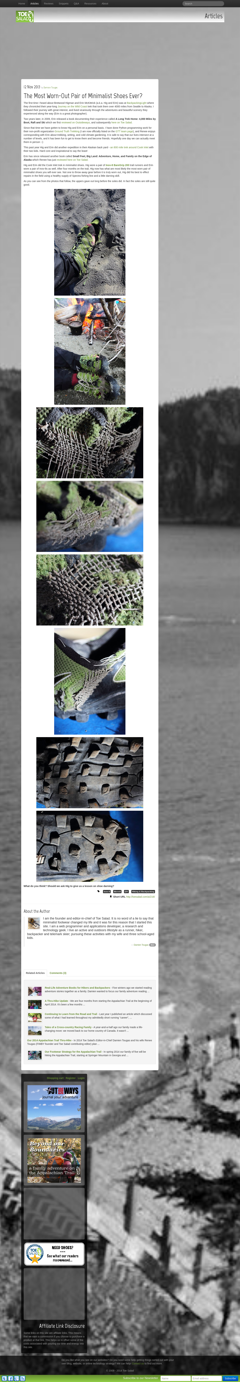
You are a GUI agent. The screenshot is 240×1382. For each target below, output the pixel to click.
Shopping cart (55, 1078)
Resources (90, 3)
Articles (34, 3)
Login (81, 1078)
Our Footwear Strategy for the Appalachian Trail (73, 1051)
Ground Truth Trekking (67, 131)
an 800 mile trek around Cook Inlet (129, 147)
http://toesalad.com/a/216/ (140, 896)
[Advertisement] (120, 49)
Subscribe (230, 1378)
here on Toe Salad (122, 122)
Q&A (76, 3)
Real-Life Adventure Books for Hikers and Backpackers (77, 987)
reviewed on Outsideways (75, 122)
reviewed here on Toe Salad (72, 159)
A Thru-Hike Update (56, 1000)
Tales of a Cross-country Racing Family (68, 1027)
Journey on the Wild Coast (72, 106)
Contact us (138, 1363)
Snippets (63, 3)
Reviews (48, 3)
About (105, 3)
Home (22, 3)
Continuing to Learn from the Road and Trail (71, 1014)
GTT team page (124, 131)
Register (71, 1078)
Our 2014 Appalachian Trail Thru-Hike (49, 1040)
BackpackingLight (136, 102)
